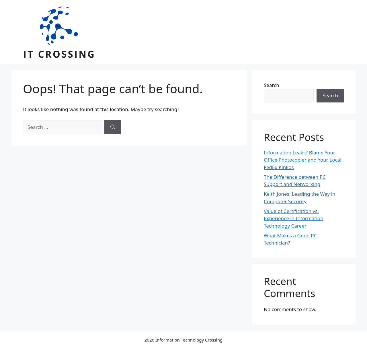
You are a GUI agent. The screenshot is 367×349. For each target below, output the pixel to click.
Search (271, 85)
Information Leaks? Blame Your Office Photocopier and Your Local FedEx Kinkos (302, 159)
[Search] (112, 127)
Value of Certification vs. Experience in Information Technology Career (293, 218)
